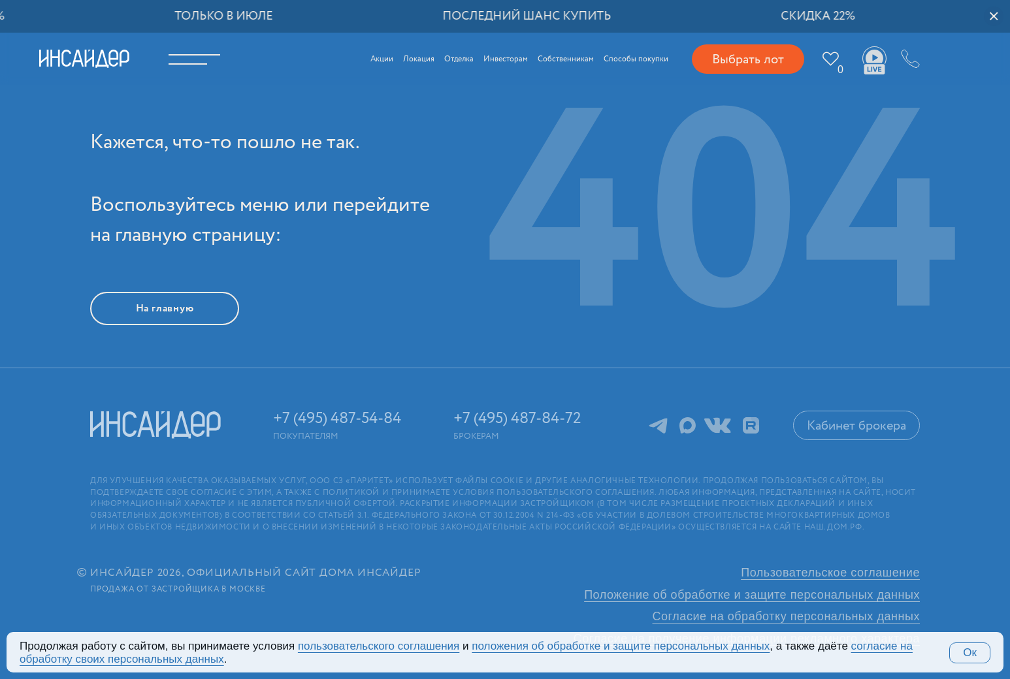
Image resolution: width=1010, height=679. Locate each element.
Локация (418, 59)
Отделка (459, 59)
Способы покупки (636, 59)
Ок (970, 652)
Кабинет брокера (856, 426)
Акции (381, 59)
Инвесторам (505, 59)
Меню (203, 59)
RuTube (751, 425)
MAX (687, 425)
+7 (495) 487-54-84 (908, 59)
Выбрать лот (748, 59)
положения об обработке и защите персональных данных (621, 646)
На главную (165, 308)
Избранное (840, 70)
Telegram (658, 425)
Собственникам (566, 59)
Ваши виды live (874, 61)
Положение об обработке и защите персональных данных (752, 594)
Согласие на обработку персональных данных (786, 616)
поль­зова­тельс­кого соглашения (378, 646)
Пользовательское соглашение (830, 572)
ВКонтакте (717, 425)
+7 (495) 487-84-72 (517, 418)
